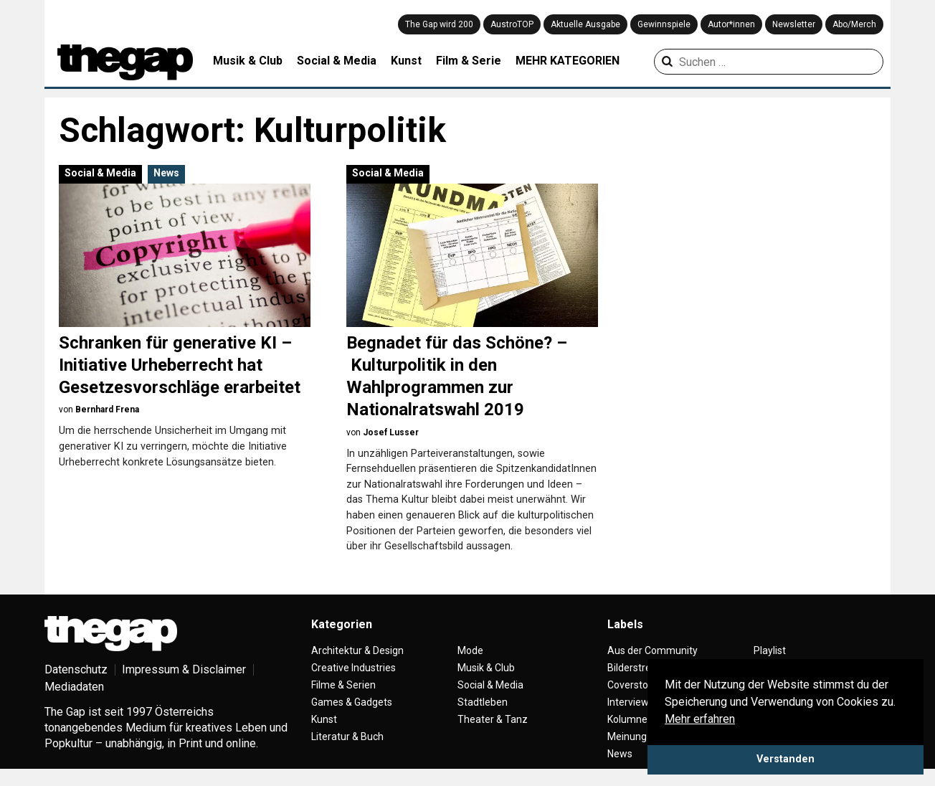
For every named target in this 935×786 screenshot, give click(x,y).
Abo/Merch (854, 24)
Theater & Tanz (492, 719)
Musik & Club (248, 60)
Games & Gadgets (351, 702)
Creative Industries (353, 667)
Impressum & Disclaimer (184, 669)
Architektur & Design (357, 650)
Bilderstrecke (637, 667)
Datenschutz (76, 669)
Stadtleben (482, 702)
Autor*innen (731, 24)
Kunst (406, 60)
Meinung (627, 736)
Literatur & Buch (347, 736)
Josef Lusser (391, 432)
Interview (628, 702)
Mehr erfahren (700, 719)
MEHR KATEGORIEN (568, 60)
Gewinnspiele (663, 24)
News (166, 173)
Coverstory (632, 685)
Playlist (770, 650)
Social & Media (336, 60)
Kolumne (627, 719)
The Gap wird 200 (439, 24)
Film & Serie (468, 60)
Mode (470, 650)
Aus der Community (652, 650)
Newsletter (793, 24)
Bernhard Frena (107, 409)
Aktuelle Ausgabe (585, 24)
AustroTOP (511, 24)
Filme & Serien (343, 685)
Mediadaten (74, 686)
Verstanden (785, 759)
